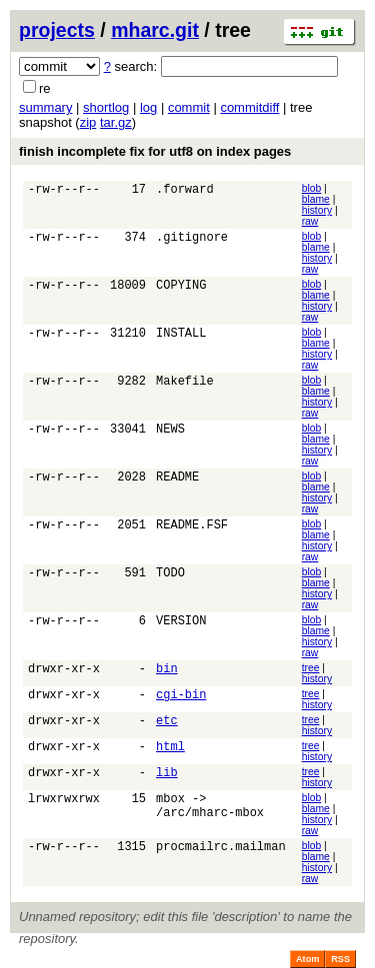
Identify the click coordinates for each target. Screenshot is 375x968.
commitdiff (249, 107)
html (170, 748)
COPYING (181, 287)
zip (88, 122)
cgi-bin (181, 696)
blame (316, 199)
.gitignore (192, 239)
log (148, 107)
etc (167, 722)
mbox (170, 800)
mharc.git (155, 30)
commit (189, 107)
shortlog (106, 107)
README (177, 479)
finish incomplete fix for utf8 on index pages (155, 151)
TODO (170, 574)
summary (45, 107)
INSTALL (181, 335)
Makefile (185, 383)
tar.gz (116, 122)
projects (57, 30)
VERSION (181, 622)
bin (167, 670)
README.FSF (192, 526)
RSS (340, 959)
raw (310, 221)
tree (311, 667)
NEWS (170, 431)
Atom (307, 959)
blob (312, 188)
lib (167, 774)
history (317, 210)
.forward (185, 191)
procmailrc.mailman (221, 848)
